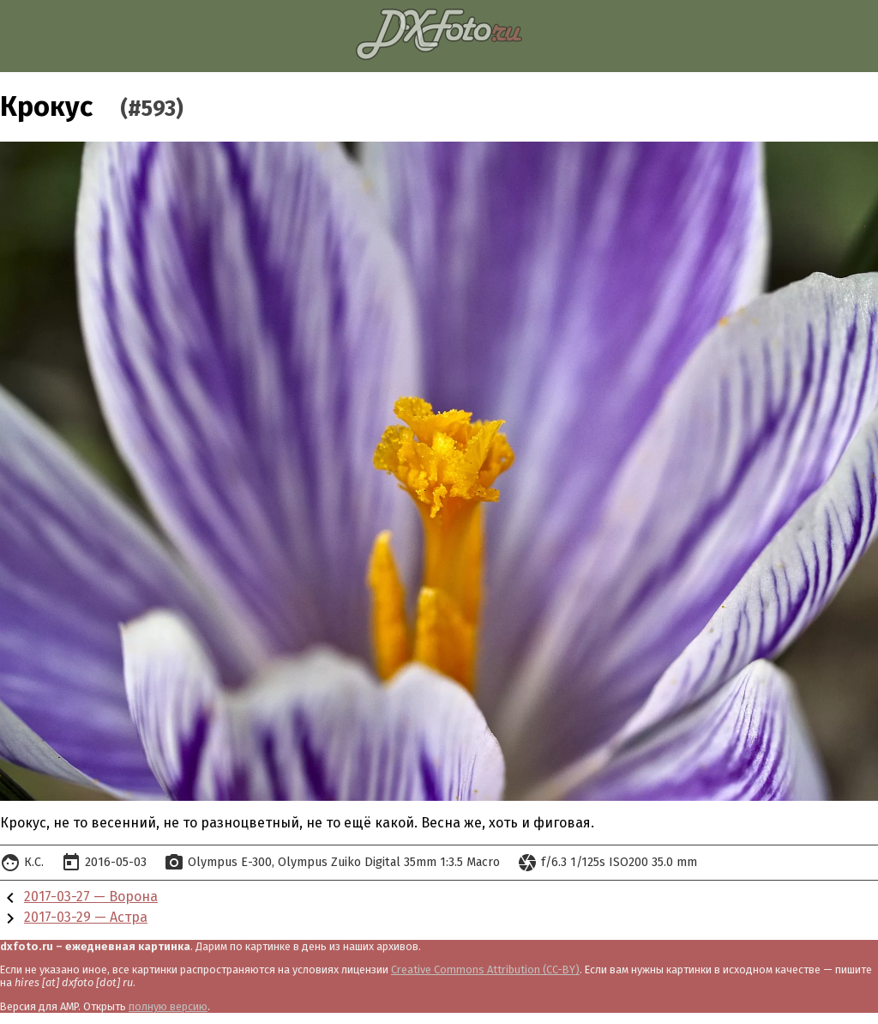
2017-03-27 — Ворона (91, 896)
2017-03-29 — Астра (85, 917)
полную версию (168, 1006)
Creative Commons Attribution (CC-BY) (485, 969)
